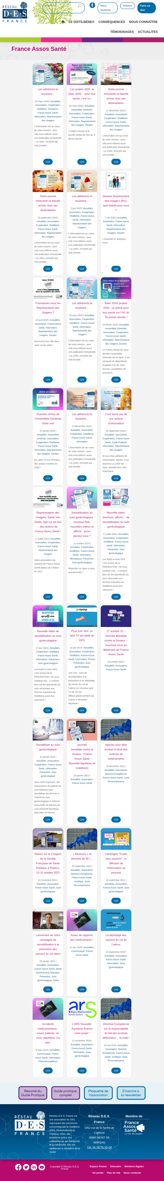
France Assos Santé (48, 112)
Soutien (89, 125)
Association (41, 105)
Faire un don (145, 7)
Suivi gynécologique (82, 562)
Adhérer (127, 5)
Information (40, 116)
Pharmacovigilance (47, 1061)
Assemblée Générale (81, 109)
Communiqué (78, 951)
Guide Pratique (119, 442)
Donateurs (53, 109)
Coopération (54, 105)
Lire (48, 161)
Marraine (54, 972)
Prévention (88, 558)
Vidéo (56, 980)
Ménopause (76, 558)
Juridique (78, 881)
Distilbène (42, 109)
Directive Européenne (116, 774)
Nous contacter (105, 7)
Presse (91, 659)
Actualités (55, 101)
